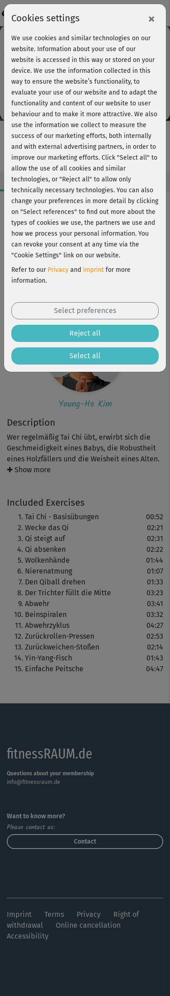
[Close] (151, 18)
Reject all (85, 333)
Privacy (58, 270)
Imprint (93, 270)
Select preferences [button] (85, 310)
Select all (85, 355)
